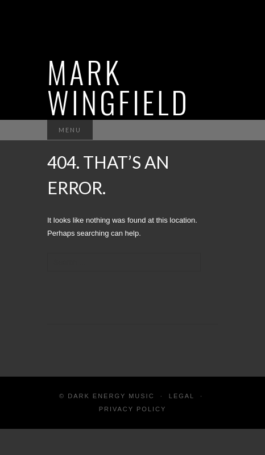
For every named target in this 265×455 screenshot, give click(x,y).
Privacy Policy (133, 409)
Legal (181, 396)
